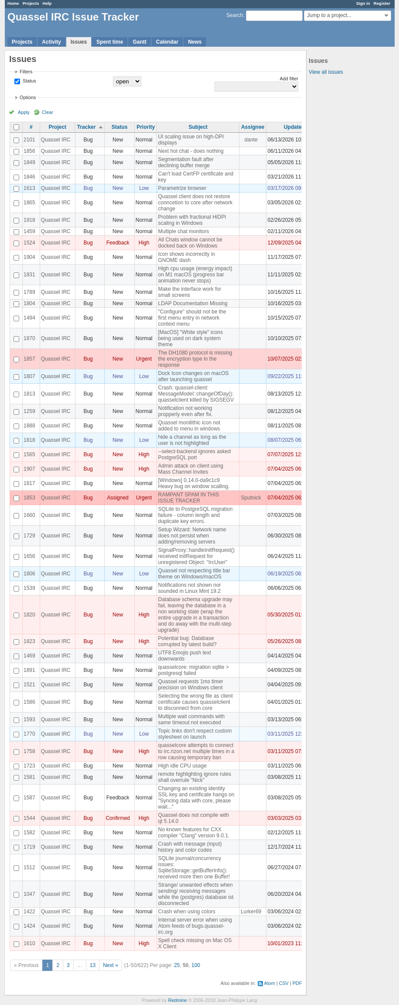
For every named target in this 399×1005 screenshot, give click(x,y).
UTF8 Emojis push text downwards (184, 656)
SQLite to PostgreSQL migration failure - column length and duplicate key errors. (195, 515)
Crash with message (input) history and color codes (190, 847)
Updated (294, 127)
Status (28, 80)
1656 (29, 556)
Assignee (252, 127)
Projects (31, 3)
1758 (29, 751)
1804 (29, 303)
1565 (29, 454)
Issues (79, 42)
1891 (29, 670)
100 (195, 965)
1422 (29, 912)
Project (57, 127)
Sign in (363, 3)
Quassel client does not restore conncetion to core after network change (195, 202)
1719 (29, 847)
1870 (29, 338)
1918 (29, 220)
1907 (29, 469)
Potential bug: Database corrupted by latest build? (187, 641)
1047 (29, 894)
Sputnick (251, 498)
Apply (24, 112)
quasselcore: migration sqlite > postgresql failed (193, 670)
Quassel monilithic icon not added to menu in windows (189, 426)
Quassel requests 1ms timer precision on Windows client (190, 684)
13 (92, 965)
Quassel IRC (56, 140)
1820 (29, 615)
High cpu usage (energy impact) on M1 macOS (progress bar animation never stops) (195, 274)
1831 (29, 275)
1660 (29, 515)
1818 (29, 440)
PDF (297, 983)
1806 (29, 574)
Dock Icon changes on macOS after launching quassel (193, 376)
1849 (29, 162)
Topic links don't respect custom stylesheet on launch (195, 734)
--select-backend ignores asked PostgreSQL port (194, 454)
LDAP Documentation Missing (192, 303)
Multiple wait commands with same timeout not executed (191, 719)
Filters (26, 71)
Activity (51, 42)
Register (382, 3)
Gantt (139, 42)
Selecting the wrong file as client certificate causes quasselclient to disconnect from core (195, 702)
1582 (29, 832)
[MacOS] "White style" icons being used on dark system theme (190, 338)
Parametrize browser (182, 188)
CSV (284, 983)
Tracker (86, 127)
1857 (29, 359)
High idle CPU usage (182, 766)
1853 (29, 498)
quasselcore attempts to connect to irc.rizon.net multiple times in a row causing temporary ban (196, 751)
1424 (29, 926)
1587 (29, 798)
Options (28, 97)
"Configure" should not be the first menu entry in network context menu (192, 318)
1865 (29, 203)
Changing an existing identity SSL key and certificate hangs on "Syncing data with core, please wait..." (196, 797)
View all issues (326, 72)
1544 (29, 818)
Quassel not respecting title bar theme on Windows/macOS (194, 574)
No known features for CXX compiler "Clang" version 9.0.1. (193, 832)
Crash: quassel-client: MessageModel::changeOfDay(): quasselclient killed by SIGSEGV (195, 394)
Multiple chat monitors (183, 231)
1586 (29, 702)
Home (13, 3)
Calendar (167, 42)
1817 (29, 483)
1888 (29, 426)
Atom (269, 983)
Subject (198, 127)
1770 (29, 734)
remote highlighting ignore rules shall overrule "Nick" (194, 777)
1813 (29, 394)
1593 (29, 719)
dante (251, 140)
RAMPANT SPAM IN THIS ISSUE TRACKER (188, 498)
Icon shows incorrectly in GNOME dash (186, 257)
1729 (29, 536)
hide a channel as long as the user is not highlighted (192, 440)
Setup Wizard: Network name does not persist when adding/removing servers (192, 536)
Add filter (289, 78)
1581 (29, 777)
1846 (29, 177)
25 (177, 965)
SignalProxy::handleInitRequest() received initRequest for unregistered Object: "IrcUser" (196, 556)
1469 (29, 656)
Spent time (109, 42)
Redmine (177, 1000)
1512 (29, 867)
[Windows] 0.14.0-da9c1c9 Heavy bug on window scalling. (193, 483)
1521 (29, 684)
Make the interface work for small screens (189, 292)
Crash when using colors (186, 912)
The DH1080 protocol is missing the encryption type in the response (195, 359)
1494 (29, 318)
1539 (29, 588)
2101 (29, 140)
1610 (29, 943)
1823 (29, 641)
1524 (29, 243)
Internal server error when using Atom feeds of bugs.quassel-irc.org (195, 926)
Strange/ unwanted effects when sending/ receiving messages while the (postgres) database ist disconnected (195, 894)
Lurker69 (251, 912)
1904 (29, 257)
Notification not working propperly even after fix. (185, 411)
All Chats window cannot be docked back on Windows (190, 243)
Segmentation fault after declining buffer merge (185, 162)
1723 (29, 766)
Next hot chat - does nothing (190, 151)
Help (47, 3)
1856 (29, 151)
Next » (110, 965)
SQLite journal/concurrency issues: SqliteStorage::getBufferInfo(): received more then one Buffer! (194, 867)
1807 (29, 376)
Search (234, 15)
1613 (29, 188)
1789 (29, 292)
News (194, 42)
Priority (145, 127)
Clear (47, 112)
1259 (29, 411)
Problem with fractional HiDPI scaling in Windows (192, 220)
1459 (29, 231)
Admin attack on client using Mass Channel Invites (190, 469)
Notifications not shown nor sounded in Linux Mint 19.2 (189, 588)
